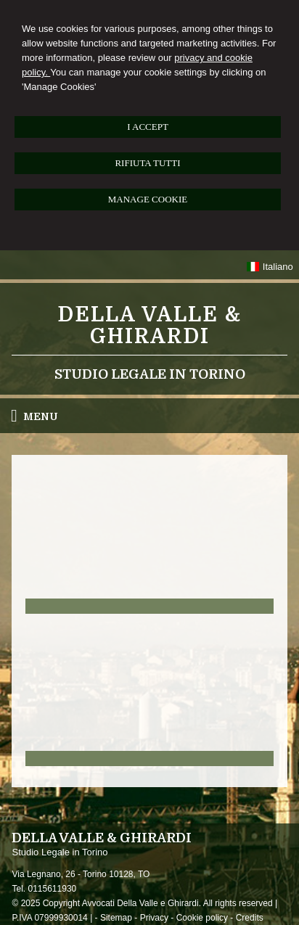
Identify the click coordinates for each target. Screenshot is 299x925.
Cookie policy (202, 918)
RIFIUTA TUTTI (147, 162)
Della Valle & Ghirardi (149, 325)
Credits (249, 918)
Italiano (270, 266)
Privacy (154, 918)
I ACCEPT (147, 126)
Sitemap (116, 918)
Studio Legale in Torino (149, 374)
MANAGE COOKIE (147, 199)
